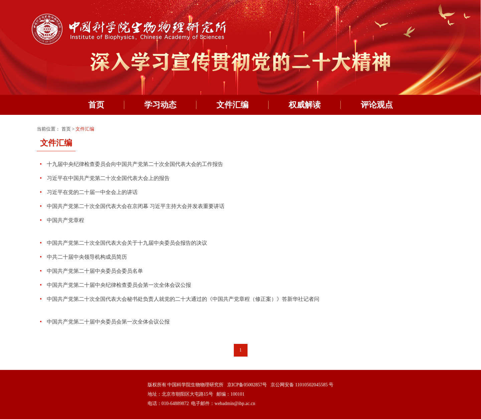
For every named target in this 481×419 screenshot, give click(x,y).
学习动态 (160, 104)
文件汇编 (232, 104)
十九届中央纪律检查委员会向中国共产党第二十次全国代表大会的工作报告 (135, 164)
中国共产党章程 (65, 220)
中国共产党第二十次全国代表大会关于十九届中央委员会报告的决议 (127, 243)
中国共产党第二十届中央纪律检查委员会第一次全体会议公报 (119, 285)
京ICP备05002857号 (247, 384)
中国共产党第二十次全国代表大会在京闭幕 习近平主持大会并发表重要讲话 (135, 206)
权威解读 (305, 104)
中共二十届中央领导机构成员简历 (87, 257)
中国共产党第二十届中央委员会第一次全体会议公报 (108, 322)
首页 (96, 104)
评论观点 (377, 104)
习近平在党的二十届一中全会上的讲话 (92, 192)
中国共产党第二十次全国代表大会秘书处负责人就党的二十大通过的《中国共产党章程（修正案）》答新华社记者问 (183, 299)
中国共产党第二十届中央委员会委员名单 (95, 271)
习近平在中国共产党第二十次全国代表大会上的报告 (108, 178)
